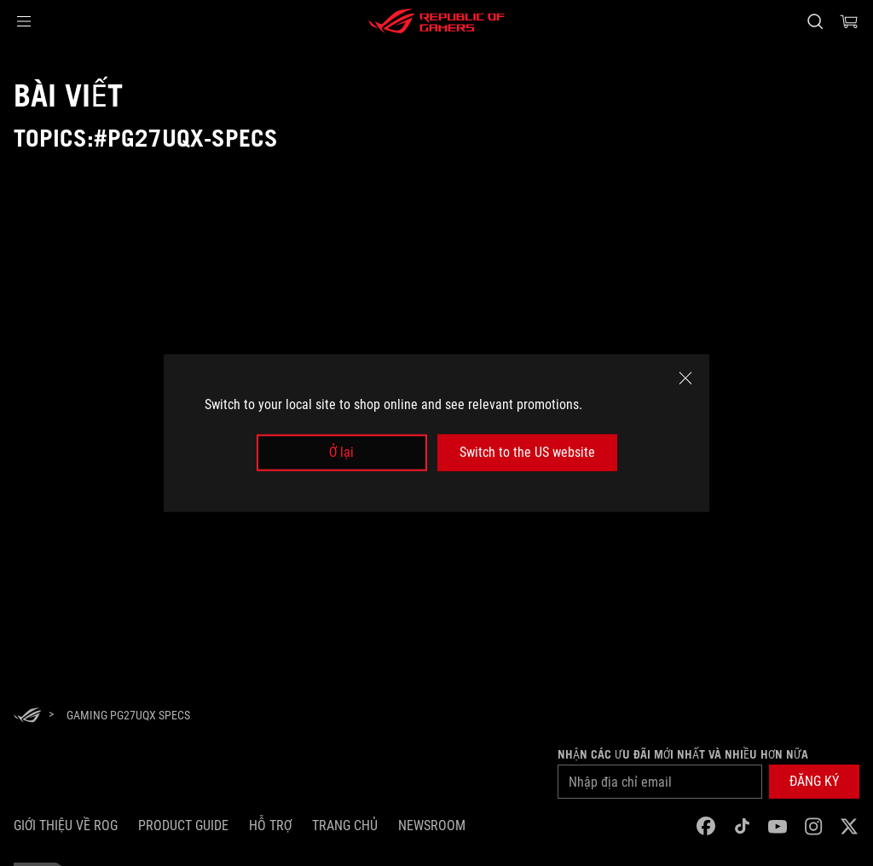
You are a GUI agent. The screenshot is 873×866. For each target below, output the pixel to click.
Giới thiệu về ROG (66, 825)
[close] (685, 378)
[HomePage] (27, 716)
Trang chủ (345, 825)
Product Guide (183, 825)
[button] (24, 21)
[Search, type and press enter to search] (815, 21)
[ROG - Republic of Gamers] (436, 21)
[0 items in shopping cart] (849, 21)
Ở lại (341, 452)
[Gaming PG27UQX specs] (128, 715)
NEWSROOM (431, 825)
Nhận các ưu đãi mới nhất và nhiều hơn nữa (683, 754)
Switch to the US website (527, 452)
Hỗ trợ (270, 825)
